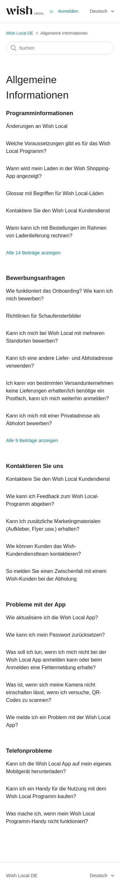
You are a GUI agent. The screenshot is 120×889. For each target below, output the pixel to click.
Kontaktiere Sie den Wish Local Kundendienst (58, 210)
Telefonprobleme (29, 751)
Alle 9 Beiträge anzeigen (32, 440)
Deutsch (99, 11)
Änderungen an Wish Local (37, 126)
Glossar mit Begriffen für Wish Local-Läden (55, 193)
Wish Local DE (19, 33)
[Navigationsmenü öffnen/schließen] (51, 11)
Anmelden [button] (68, 11)
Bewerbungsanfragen (35, 278)
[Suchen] (60, 48)
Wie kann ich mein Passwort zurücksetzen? (55, 635)
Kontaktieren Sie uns (34, 466)
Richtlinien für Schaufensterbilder (43, 316)
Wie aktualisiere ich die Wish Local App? (52, 617)
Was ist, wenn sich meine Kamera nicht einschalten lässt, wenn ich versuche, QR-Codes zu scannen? (53, 692)
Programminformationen (39, 113)
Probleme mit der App (36, 604)
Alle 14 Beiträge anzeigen (33, 252)
